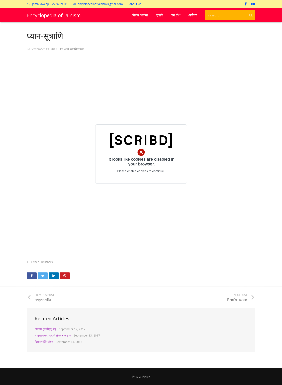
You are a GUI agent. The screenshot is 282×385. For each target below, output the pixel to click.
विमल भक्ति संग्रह (44, 342)
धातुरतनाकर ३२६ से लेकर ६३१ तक (53, 335)
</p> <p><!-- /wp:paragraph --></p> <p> (141, 154)
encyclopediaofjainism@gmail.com (100, 4)
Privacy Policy (141, 376)
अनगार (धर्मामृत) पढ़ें (45, 329)
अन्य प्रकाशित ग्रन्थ (74, 49)
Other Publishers (42, 262)
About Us (135, 4)
